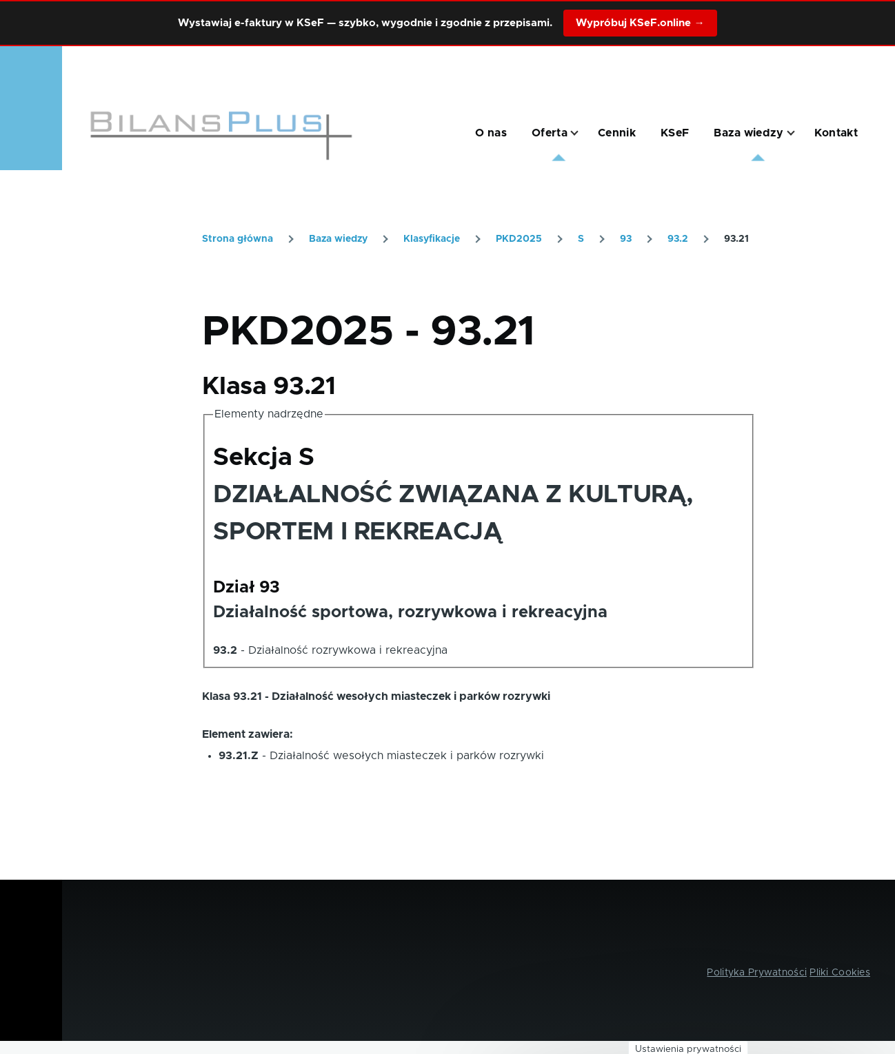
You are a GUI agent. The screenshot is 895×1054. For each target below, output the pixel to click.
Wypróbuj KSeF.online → (640, 23)
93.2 (677, 239)
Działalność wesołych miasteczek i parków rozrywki (407, 755)
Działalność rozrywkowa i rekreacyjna (348, 650)
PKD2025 (519, 239)
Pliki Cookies (839, 973)
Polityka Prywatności (757, 973)
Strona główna (237, 239)
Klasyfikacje (431, 239)
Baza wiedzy (338, 239)
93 (626, 239)
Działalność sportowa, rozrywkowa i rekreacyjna (410, 612)
